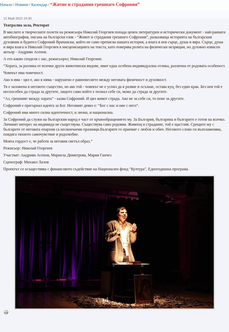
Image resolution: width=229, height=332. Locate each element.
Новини (21, 4)
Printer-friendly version (7, 312)
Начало (6, 4)
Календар (39, 4)
